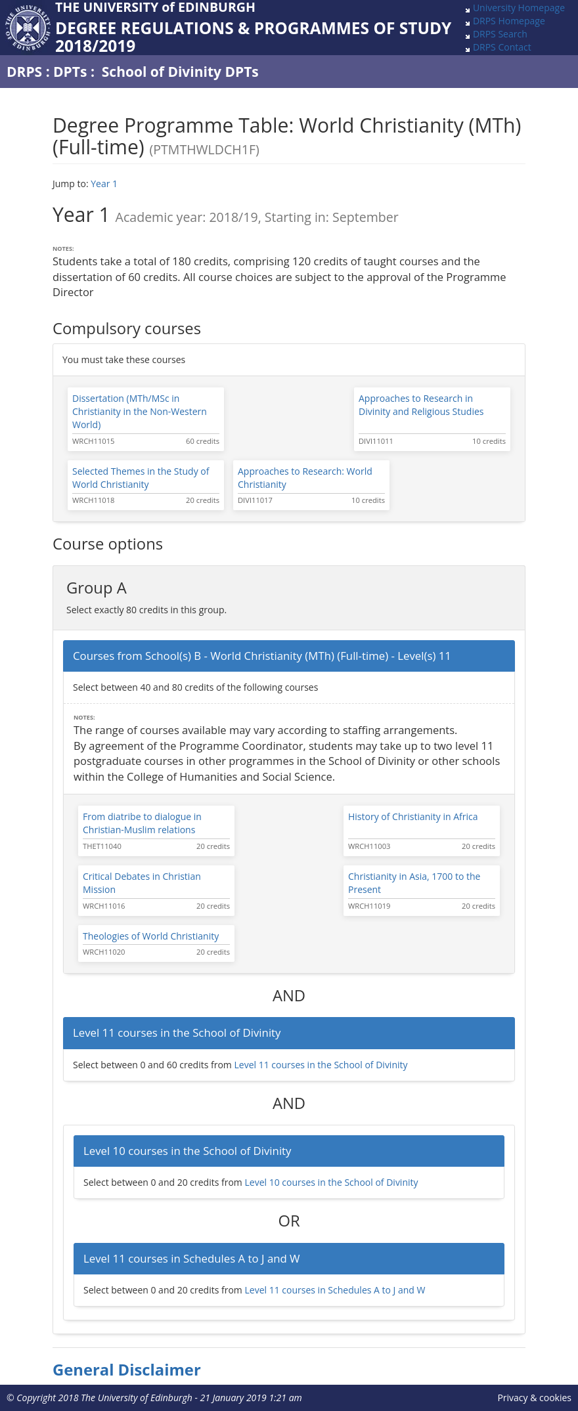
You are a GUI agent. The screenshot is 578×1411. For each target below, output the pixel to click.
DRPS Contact (502, 47)
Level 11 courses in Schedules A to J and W (334, 1290)
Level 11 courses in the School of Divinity (320, 1064)
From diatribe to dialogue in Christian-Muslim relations (142, 823)
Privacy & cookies (534, 1397)
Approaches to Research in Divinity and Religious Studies (421, 405)
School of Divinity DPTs (180, 71)
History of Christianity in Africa (413, 816)
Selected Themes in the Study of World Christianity (140, 477)
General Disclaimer (127, 1369)
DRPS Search (500, 34)
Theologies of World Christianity (151, 936)
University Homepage (519, 7)
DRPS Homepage (509, 20)
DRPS (24, 71)
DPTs (70, 71)
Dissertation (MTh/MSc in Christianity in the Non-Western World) (139, 411)
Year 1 (104, 183)
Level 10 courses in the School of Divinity (331, 1182)
